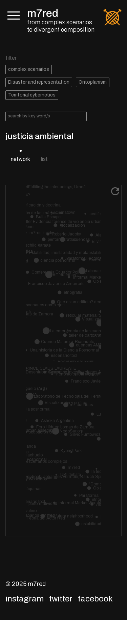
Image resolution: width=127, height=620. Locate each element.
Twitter (60, 598)
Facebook (95, 598)
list (44, 159)
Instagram (24, 598)
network (20, 159)
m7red (42, 13)
